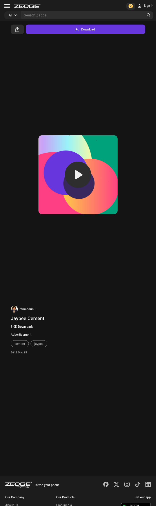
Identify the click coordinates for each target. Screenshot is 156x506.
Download (84, 29)
